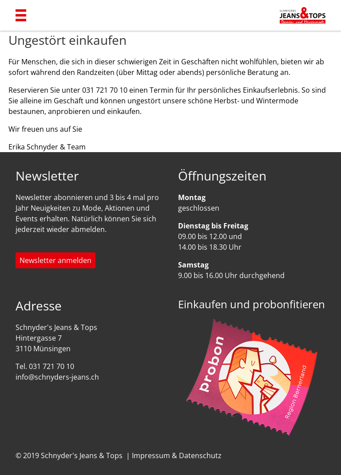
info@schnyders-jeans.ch (57, 377)
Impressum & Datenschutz (177, 455)
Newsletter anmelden (55, 260)
